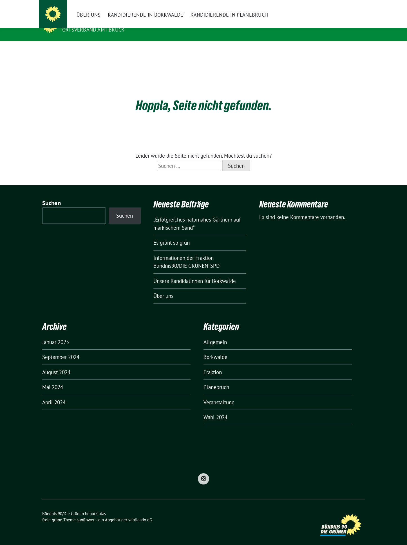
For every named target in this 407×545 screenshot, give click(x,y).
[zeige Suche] (354, 5)
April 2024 (54, 393)
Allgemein (215, 333)
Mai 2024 (52, 378)
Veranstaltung (219, 393)
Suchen (51, 194)
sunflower (86, 511)
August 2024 (56, 363)
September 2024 (60, 348)
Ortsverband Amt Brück (93, 29)
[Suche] (346, 5)
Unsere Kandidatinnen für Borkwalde (194, 272)
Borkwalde (215, 348)
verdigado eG (140, 511)
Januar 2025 (55, 333)
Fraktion (213, 363)
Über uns (163, 287)
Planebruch (216, 378)
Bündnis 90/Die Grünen (96, 21)
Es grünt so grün (171, 234)
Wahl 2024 (215, 408)
